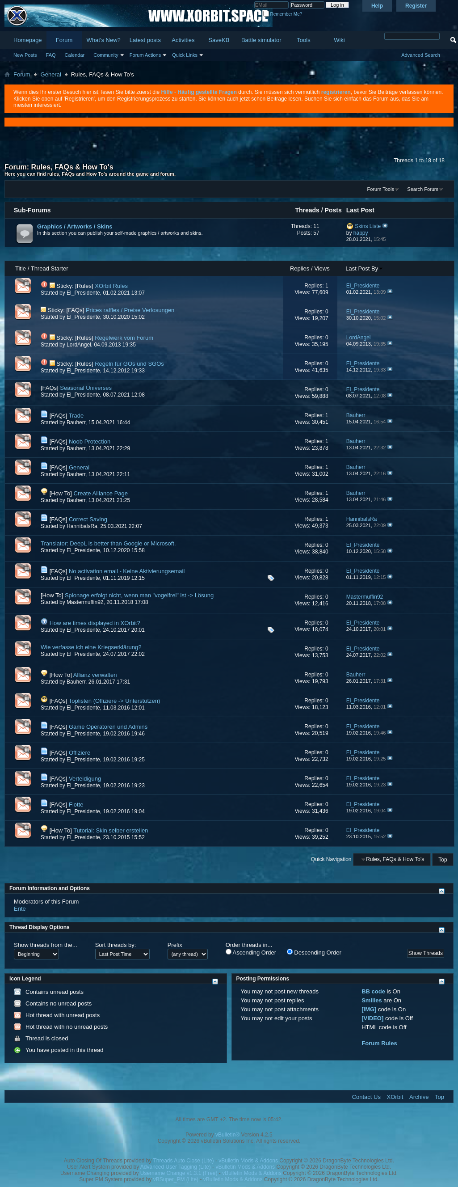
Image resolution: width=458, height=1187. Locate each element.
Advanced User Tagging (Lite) (175, 1167)
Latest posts (145, 40)
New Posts (25, 55)
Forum (64, 40)
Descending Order (314, 952)
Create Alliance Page (101, 493)
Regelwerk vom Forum (124, 337)
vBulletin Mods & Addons (248, 1160)
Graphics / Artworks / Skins (75, 226)
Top (442, 859)
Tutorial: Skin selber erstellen (110, 830)
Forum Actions (145, 55)
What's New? (104, 40)
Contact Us (366, 1097)
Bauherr (76, 422)
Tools (303, 40)
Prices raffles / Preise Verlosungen (130, 310)
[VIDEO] (372, 1018)
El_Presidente (83, 293)
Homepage (27, 40)
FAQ (51, 55)
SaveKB (218, 40)
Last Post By (364, 268)
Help (377, 6)
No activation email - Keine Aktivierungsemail (127, 571)
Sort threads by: (115, 945)
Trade (76, 415)
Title (20, 268)
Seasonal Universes (86, 387)
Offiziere (79, 752)
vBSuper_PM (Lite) (175, 1179)
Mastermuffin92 (85, 602)
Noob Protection (89, 441)
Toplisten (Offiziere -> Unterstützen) (114, 700)
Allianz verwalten (95, 675)
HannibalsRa (82, 526)
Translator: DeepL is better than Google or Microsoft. (108, 543)
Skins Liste (368, 226)
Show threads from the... (45, 945)
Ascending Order (251, 952)
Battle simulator (261, 40)
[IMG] (368, 1009)
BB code (373, 991)
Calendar (75, 55)
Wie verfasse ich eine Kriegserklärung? (91, 647)
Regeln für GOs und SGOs (129, 363)
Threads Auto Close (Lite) (183, 1160)
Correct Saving (88, 519)
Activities (183, 40)
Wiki (339, 40)
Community (105, 55)
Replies (299, 268)
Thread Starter (49, 268)
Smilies (371, 1000)
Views (321, 268)
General (51, 74)
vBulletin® (227, 1135)
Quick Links (184, 55)
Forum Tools (380, 189)
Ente (20, 908)
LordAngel (79, 345)
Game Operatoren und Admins (108, 726)
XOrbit (395, 1097)
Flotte (76, 804)
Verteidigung (85, 778)
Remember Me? (282, 14)
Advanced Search (420, 55)
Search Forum (422, 189)
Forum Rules (379, 1043)
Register (416, 6)
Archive (419, 1097)
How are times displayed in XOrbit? (95, 623)
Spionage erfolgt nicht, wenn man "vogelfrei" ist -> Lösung (139, 595)
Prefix (175, 945)
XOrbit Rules (111, 286)
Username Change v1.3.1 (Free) (179, 1173)
